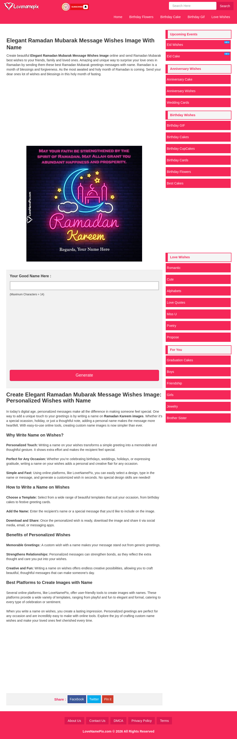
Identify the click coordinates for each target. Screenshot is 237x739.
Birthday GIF (176, 125)
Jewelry (172, 406)
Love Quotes (176, 302)
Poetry (171, 325)
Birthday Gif (196, 17)
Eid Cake (198, 55)
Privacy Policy (141, 721)
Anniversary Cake (180, 79)
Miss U (172, 314)
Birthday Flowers (141, 17)
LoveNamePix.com (97, 731)
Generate (84, 375)
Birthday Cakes (178, 137)
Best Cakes (175, 183)
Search (225, 6)
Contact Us (97, 721)
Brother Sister (177, 418)
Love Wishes (221, 17)
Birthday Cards (177, 160)
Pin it (107, 699)
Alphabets (174, 291)
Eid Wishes (198, 44)
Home (118, 17)
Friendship (174, 383)
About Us (74, 721)
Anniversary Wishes (181, 91)
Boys (170, 372)
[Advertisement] (84, 111)
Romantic (174, 268)
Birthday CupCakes (181, 148)
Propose (173, 337)
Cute (170, 279)
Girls (170, 395)
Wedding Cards (178, 102)
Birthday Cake (170, 17)
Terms (164, 721)
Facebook (77, 699)
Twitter (94, 699)
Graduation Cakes (180, 360)
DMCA (118, 721)
